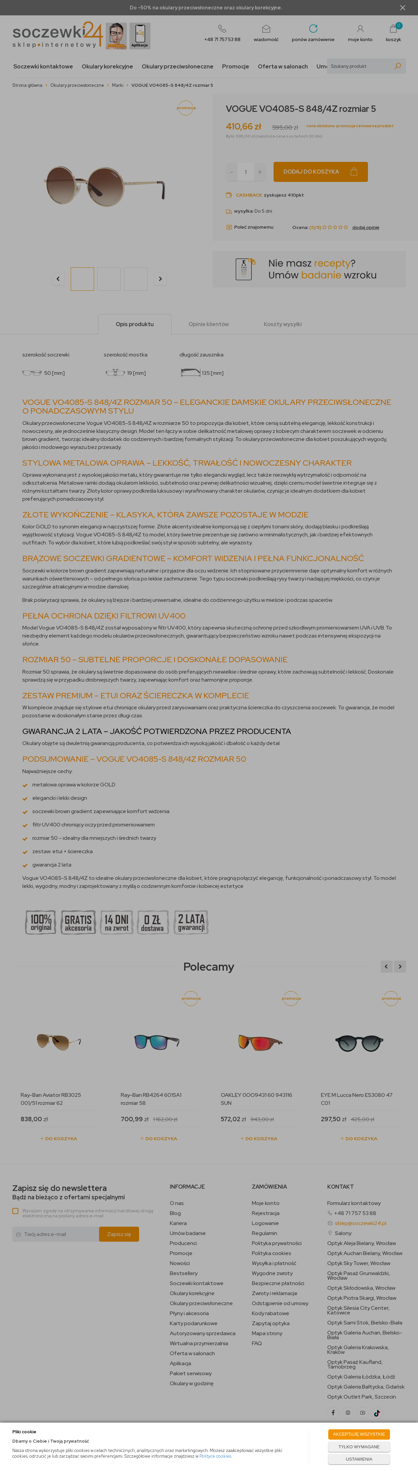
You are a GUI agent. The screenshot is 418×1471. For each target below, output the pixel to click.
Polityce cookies (215, 1456)
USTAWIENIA (359, 1459)
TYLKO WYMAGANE (359, 1446)
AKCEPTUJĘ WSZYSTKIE (359, 1434)
